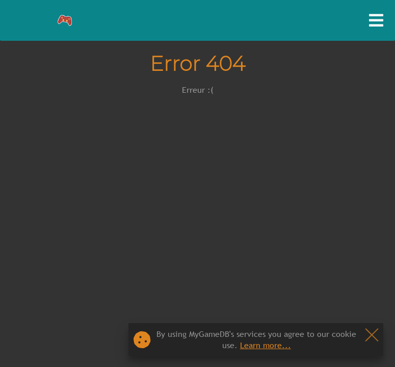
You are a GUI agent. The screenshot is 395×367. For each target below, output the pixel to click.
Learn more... (265, 345)
